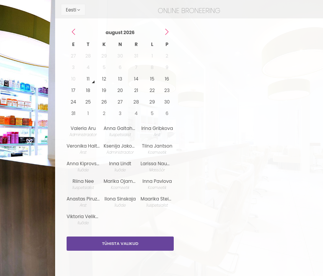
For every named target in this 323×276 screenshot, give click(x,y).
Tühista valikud (120, 243)
